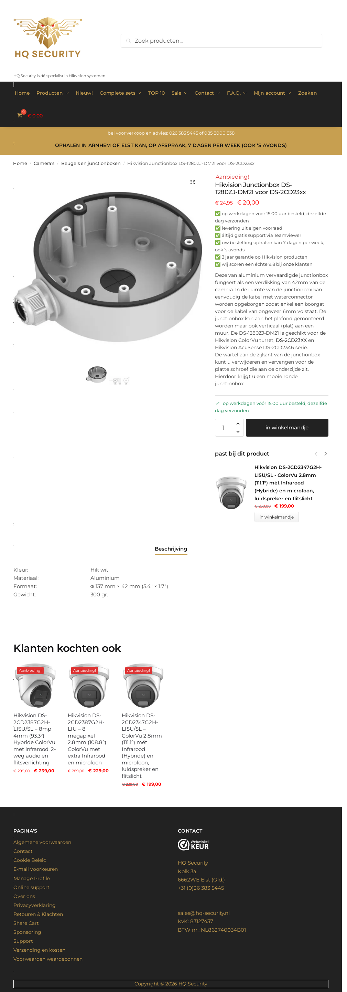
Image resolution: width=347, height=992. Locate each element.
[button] (192, 182)
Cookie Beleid (29, 860)
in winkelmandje (286, 427)
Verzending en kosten (39, 950)
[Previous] (316, 453)
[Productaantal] (223, 428)
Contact (23, 851)
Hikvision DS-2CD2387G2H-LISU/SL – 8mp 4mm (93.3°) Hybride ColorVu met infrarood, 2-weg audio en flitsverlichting (34, 739)
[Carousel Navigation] (319, 453)
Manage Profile (31, 878)
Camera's (44, 163)
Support (23, 941)
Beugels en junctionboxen (91, 163)
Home (20, 163)
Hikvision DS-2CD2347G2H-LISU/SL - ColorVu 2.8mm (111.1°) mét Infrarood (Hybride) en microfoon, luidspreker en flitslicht (288, 483)
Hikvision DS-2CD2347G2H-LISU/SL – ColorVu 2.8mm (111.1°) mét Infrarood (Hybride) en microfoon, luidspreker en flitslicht (142, 745)
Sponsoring (27, 932)
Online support (31, 887)
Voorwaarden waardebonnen (48, 959)
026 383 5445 (183, 133)
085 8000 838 (219, 133)
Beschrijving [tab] (171, 548)
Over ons (24, 896)
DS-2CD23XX (291, 340)
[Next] (325, 453)
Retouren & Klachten (38, 914)
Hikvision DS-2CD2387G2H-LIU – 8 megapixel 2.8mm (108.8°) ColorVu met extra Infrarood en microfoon (87, 739)
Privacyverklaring (34, 905)
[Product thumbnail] (234, 493)
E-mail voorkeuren (35, 869)
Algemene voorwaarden (42, 842)
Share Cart (26, 923)
